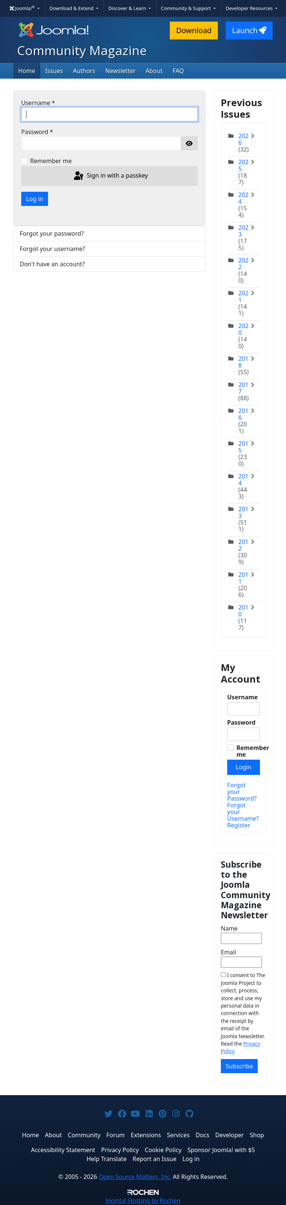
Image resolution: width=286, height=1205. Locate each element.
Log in (34, 199)
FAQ (178, 71)
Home (26, 71)
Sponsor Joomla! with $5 (221, 1150)
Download (194, 30)
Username (38, 103)
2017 (243, 388)
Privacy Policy (120, 1150)
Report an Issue (155, 1159)
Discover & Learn (127, 8)
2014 (243, 479)
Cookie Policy (163, 1150)
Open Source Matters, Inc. (135, 1177)
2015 (243, 446)
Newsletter (120, 71)
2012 (243, 545)
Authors (84, 71)
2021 (243, 296)
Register (238, 825)
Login (243, 767)
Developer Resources (250, 8)
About (154, 71)
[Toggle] (254, 143)
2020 (243, 329)
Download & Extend (72, 8)
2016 (243, 414)
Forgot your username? (52, 249)
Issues (54, 71)
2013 (243, 512)
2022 (243, 263)
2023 (243, 230)
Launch (249, 30)
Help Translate (106, 1159)
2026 (243, 139)
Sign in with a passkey (110, 176)
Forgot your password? (52, 233)
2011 (243, 577)
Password (37, 132)
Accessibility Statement (63, 1150)
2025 (243, 165)
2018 (243, 361)
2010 (243, 610)
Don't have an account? (52, 264)
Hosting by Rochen (142, 1200)
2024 (243, 198)
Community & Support (186, 8)
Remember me (51, 161)
